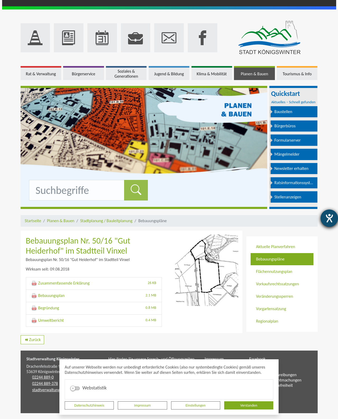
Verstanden (248, 405)
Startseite (33, 220)
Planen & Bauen (60, 220)
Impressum (142, 405)
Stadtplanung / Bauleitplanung (106, 220)
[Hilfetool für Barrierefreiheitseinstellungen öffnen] (329, 218)
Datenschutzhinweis (89, 405)
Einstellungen (196, 405)
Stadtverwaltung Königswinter (52, 358)
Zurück (32, 340)
